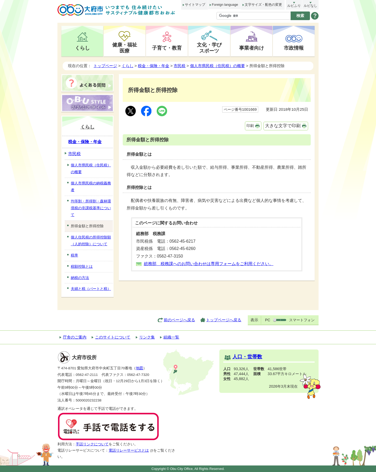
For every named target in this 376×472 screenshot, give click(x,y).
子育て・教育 (167, 48)
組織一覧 (171, 337)
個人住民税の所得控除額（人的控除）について (91, 240)
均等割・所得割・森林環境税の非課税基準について (91, 208)
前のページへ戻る (179, 320)
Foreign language (225, 5)
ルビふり (294, 6)
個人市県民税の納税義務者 (91, 186)
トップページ (105, 65)
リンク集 (147, 337)
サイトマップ (195, 5)
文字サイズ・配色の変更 (263, 5)
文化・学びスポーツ (209, 48)
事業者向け (251, 48)
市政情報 (294, 48)
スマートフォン (302, 320)
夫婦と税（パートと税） (91, 289)
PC (267, 320)
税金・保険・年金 (153, 65)
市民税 (179, 65)
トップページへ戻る (223, 320)
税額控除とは (82, 266)
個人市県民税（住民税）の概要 (217, 65)
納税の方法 (80, 278)
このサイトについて (112, 337)
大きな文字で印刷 (283, 125)
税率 (74, 255)
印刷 (250, 126)
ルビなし (310, 6)
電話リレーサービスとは (131, 450)
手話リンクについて (92, 444)
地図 (139, 368)
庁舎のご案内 (74, 337)
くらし (82, 48)
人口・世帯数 (247, 356)
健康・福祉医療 (124, 48)
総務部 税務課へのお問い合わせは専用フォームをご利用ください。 (208, 263)
